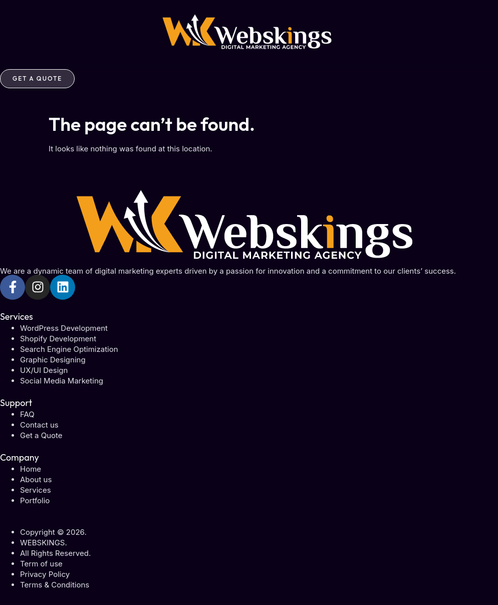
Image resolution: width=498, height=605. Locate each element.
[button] (249, 66)
